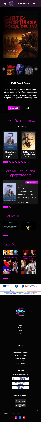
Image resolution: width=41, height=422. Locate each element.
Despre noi (20, 350)
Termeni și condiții (20, 358)
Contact (20, 336)
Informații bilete (20, 363)
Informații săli (20, 361)
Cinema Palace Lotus (23, 3)
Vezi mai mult (20, 126)
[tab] (5, 162)
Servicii (20, 333)
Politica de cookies (20, 355)
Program (20, 325)
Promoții (20, 330)
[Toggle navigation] (34, 3)
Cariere (20, 339)
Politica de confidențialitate (20, 352)
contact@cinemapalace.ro (20, 374)
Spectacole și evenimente (20, 328)
